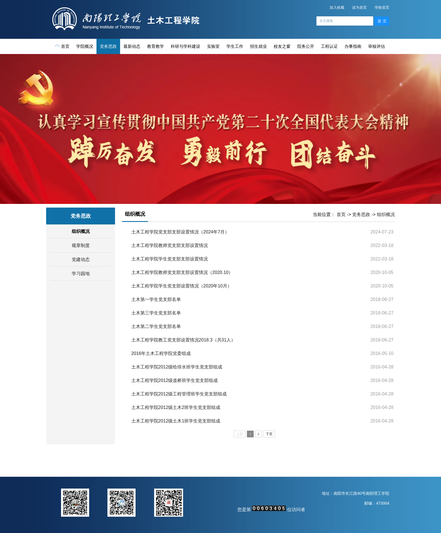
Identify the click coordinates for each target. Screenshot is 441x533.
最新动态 (131, 46)
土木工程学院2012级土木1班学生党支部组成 (175, 421)
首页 (62, 46)
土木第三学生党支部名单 (156, 313)
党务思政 (108, 46)
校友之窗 (282, 46)
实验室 (213, 46)
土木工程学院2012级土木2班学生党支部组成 (175, 407)
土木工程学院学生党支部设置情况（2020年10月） (181, 286)
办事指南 (353, 46)
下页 (269, 434)
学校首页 (382, 7)
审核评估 (376, 46)
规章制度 (81, 245)
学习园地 (81, 273)
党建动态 (81, 259)
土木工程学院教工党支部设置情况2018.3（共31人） (183, 340)
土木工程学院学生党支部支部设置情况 (169, 259)
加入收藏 (337, 7)
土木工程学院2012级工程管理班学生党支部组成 (179, 394)
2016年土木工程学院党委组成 (161, 353)
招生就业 (258, 46)
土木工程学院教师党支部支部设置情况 (169, 245)
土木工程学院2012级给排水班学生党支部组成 (176, 367)
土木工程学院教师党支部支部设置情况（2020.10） (182, 272)
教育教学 (155, 46)
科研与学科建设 (185, 46)
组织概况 (81, 231)
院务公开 (305, 46)
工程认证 (329, 46)
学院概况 (84, 46)
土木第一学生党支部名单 (156, 299)
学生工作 (234, 46)
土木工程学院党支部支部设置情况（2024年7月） (180, 232)
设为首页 (359, 7)
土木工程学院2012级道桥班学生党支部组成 (174, 380)
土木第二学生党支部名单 (156, 326)
